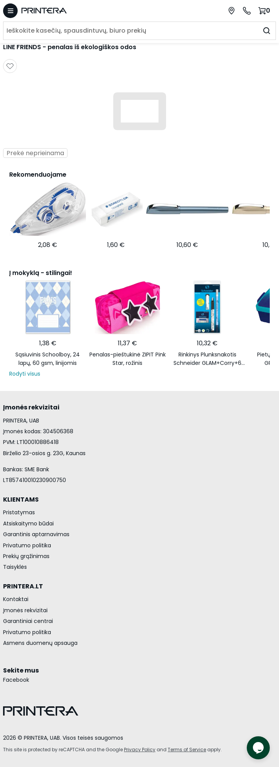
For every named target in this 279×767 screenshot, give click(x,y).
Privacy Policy (139, 749)
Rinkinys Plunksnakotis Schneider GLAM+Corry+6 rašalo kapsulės (207, 359)
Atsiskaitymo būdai (28, 523)
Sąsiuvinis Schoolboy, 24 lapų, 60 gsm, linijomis (47, 359)
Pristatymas (19, 512)
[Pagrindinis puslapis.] (81, 10)
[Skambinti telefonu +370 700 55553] (246, 11)
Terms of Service (187, 749)
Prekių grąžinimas (26, 556)
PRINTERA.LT (23, 586)
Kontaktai (15, 599)
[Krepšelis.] (265, 10)
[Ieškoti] (267, 31)
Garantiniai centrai (28, 621)
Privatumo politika (27, 545)
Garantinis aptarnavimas (36, 534)
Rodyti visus (24, 374)
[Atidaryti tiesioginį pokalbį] (258, 747)
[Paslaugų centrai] (231, 11)
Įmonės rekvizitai (25, 610)
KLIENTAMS (21, 499)
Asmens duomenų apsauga (40, 643)
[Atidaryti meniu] (10, 10)
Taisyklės (15, 567)
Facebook (16, 680)
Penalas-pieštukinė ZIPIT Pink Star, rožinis (127, 359)
